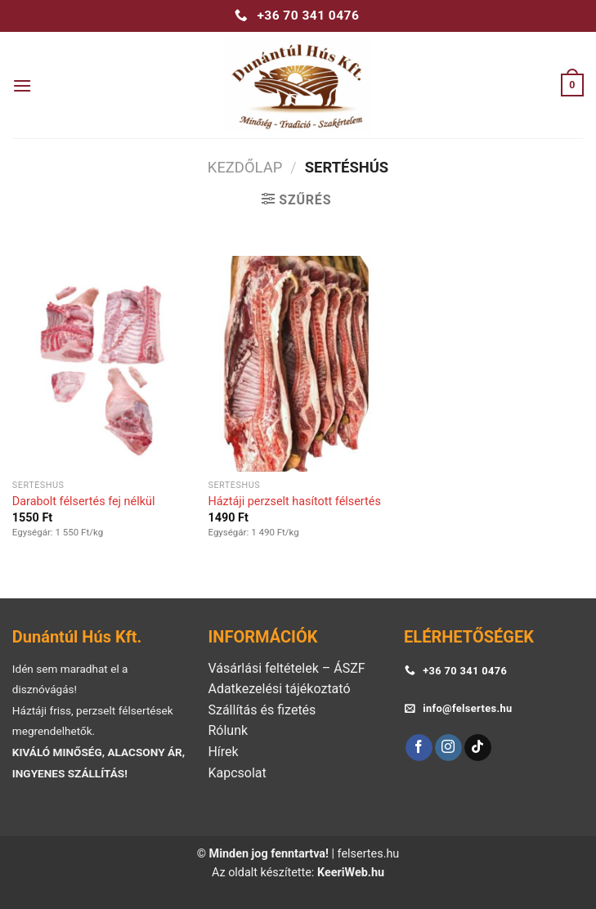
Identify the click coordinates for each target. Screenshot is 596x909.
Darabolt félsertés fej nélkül (83, 501)
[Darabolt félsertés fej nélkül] (102, 364)
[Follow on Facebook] (419, 748)
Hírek (223, 751)
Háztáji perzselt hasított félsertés (294, 501)
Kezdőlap (245, 167)
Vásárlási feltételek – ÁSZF (286, 668)
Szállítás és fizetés (262, 710)
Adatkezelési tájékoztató (279, 688)
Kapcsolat (237, 773)
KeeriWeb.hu (350, 873)
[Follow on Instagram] (448, 748)
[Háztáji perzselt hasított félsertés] (298, 364)
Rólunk (228, 730)
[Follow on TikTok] (477, 748)
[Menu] (22, 85)
